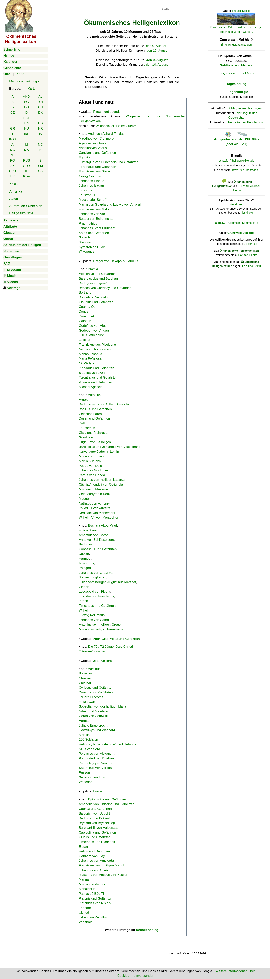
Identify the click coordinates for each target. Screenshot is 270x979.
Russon (84, 772)
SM (40, 166)
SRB (12, 171)
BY (12, 107)
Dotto (83, 423)
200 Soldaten (88, 739)
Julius (91, 335)
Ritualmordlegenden (107, 111)
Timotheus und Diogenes (97, 842)
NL (12, 155)
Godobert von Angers (94, 330)
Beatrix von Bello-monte (96, 218)
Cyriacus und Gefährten (96, 687)
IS (40, 134)
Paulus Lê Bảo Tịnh (93, 894)
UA (40, 171)
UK (12, 176)
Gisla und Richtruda (93, 432)
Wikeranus (86, 251)
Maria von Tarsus (91, 456)
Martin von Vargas (92, 884)
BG (26, 102)
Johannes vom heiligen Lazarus (102, 480)
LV (13, 144)
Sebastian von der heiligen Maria (102, 706)
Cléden (84, 587)
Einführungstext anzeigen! (237, 44)
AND (26, 96)
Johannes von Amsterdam (98, 860)
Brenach (99, 791)
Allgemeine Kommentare (243, 222)
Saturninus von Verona (95, 768)
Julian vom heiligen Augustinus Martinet (107, 582)
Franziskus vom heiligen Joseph (102, 865)
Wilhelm (84, 610)
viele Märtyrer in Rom (94, 494)
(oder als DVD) (236, 139)
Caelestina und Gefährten (97, 832)
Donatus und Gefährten (96, 692)
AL (40, 96)
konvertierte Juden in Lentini (99, 451)
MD (12, 150)
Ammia (93, 269)
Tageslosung (236, 84)
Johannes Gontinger (93, 470)
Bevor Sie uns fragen (245, 169)
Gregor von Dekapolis (109, 261)
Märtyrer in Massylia (93, 489)
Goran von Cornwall (93, 716)
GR (12, 128)
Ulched (84, 912)
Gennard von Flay (92, 856)
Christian (85, 678)
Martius (84, 735)
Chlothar (85, 683)
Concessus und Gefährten (98, 549)
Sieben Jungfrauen (92, 577)
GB (40, 123)
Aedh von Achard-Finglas (106, 134)
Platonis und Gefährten (95, 898)
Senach (84, 237)
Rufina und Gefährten (94, 851)
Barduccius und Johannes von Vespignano (109, 447)
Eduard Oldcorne (91, 697)
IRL (26, 134)
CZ (12, 112)
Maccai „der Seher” (93, 200)
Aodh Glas (100, 639)
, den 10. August (156, 64)
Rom (26, 176)
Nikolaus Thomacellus (95, 349)
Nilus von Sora (89, 749)
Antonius (94, 395)
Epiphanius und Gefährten (107, 799)
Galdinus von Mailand (236, 65)
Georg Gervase (90, 176)
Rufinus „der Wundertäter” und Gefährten (108, 744)
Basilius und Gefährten (95, 409)
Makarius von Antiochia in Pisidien (103, 875)
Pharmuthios (88, 223)
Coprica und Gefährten (95, 809)
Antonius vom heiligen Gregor (100, 624)
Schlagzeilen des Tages (244, 108)
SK (12, 166)
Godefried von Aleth (93, 325)
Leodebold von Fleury (94, 591)
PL (40, 155)
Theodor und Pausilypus (96, 596)
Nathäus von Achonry (94, 503)
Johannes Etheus (91, 181)
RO (12, 160)
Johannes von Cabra (94, 620)
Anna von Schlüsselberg (96, 539)
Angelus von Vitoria (93, 148)
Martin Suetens (90, 461)
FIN (26, 123)
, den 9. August (156, 60)
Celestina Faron (90, 414)
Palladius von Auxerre (94, 508)
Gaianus (85, 321)
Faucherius (87, 428)
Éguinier (85, 157)
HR (40, 128)
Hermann (85, 721)
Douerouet (86, 316)
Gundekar (86, 437)
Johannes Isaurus (92, 185)
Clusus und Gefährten (94, 837)
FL (40, 118)
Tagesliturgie (238, 92)
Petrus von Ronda (92, 475)
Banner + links (247, 254)
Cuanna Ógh (88, 307)
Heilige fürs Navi (21, 213)
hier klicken (236, 204)
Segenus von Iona (92, 777)
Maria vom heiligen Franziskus (101, 629)
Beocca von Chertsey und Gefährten (105, 288)
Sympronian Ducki (92, 247)
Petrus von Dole (90, 466)
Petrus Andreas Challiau (96, 758)
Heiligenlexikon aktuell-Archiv (236, 73)
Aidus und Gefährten (125, 639)
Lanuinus (85, 190)
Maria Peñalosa (90, 358)
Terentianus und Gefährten (98, 377)
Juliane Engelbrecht (93, 725)
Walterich (85, 782)
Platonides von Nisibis (95, 903)
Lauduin (132, 261)
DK (40, 112)
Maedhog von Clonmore (96, 138)
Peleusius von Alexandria (97, 753)
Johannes (97, 228)
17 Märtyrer (87, 363)
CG (26, 107)
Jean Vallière (102, 661)
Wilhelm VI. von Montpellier (98, 517)
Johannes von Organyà (96, 573)
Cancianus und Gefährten (97, 152)
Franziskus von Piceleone (97, 344)
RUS (26, 160)
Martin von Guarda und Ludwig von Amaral (110, 204)
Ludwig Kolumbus (92, 615)
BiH (40, 102)
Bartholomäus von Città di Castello (104, 404)
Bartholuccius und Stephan (98, 278)
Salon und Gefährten (94, 233)
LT (40, 139)
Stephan (85, 242)
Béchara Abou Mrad (102, 525)
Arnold (83, 400)
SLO (26, 166)
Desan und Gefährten (94, 418)
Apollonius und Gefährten (97, 274)
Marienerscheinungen (25, 81)
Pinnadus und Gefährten (96, 368)
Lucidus (84, 340)
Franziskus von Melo (94, 209)
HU (26, 128)
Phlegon (85, 568)
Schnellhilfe (11, 49)
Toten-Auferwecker (92, 651)
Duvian (84, 554)
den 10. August (157, 50)
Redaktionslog (147, 930)
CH (40, 107)
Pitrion (83, 601)
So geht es (250, 243)
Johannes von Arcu (93, 214)
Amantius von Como (93, 535)
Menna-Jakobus (90, 354)
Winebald (85, 922)
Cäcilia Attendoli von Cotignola (101, 484)
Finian (88, 702)
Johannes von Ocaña (94, 870)
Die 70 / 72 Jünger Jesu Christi (110, 646)
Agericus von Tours (92, 143)
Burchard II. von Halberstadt (99, 828)
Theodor (85, 908)
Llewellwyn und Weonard (97, 730)
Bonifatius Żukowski (93, 297)
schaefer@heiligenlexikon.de (236, 160)
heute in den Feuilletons (245, 122)
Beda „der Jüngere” (93, 283)
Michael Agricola (91, 387)
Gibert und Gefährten (94, 711)
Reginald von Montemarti (97, 513)
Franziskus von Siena (94, 171)
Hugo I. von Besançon (95, 442)
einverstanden (144, 975)
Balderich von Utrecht (94, 813)
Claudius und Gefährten (96, 302)
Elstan (83, 846)
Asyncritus (86, 563)
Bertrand (85, 292)
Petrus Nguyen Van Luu (96, 763)
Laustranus (87, 195)
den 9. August (156, 46)
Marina (84, 879)
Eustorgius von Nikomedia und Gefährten (108, 162)
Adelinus (94, 669)
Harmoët (85, 558)
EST (26, 118)
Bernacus (86, 673)
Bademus (86, 544)
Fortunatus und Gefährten (97, 167)
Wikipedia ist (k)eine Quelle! (116, 126)
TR (26, 171)
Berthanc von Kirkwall (94, 818)
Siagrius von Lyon (92, 373)
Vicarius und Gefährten (95, 382)
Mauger (84, 499)
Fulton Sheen (88, 530)
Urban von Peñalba (93, 917)
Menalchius (87, 889)
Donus (83, 311)
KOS (12, 139)
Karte (20, 74)
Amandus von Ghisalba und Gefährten (106, 804)
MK (26, 150)
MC (40, 144)
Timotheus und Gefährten (97, 605)
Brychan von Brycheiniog (97, 823)
